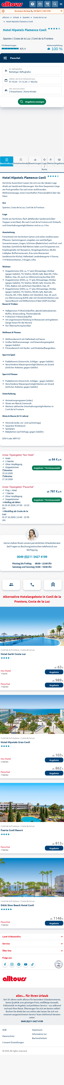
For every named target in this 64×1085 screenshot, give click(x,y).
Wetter (50, 161)
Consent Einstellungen (13, 1042)
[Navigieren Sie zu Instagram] (12, 964)
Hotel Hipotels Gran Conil (15, 742)
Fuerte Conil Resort (12, 830)
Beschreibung (6, 161)
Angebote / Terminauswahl (47, 468)
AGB (4, 1029)
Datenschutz (8, 1036)
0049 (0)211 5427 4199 (32, 556)
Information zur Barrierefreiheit (39, 1036)
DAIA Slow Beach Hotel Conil (17, 905)
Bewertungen (34, 161)
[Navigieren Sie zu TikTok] (32, 964)
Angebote (59, 161)
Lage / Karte (44, 164)
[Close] (61, 10)
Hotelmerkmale (20, 161)
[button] (32, 936)
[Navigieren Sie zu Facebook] (5, 964)
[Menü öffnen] (61, 4)
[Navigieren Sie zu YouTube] (25, 964)
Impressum (37, 1029)
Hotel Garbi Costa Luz (13, 653)
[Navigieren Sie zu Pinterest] (18, 964)
